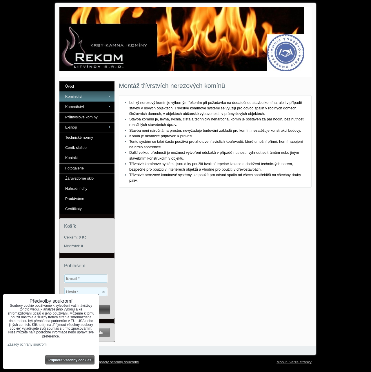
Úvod (69, 86)
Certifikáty (73, 209)
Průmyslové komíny (81, 117)
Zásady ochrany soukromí (118, 362)
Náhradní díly (76, 188)
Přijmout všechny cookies (69, 360)
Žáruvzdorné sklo (79, 178)
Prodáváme (74, 198)
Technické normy (79, 137)
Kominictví (73, 96)
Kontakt (71, 158)
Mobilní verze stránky (294, 362)
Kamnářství (74, 106)
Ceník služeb (76, 147)
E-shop (71, 127)
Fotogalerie (74, 168)
